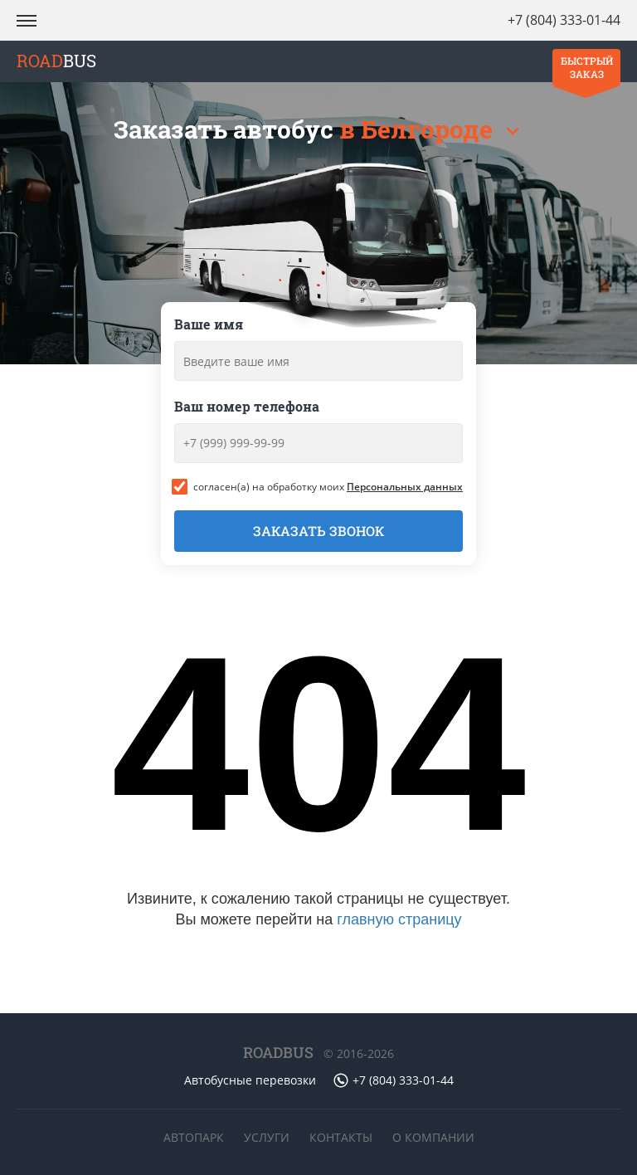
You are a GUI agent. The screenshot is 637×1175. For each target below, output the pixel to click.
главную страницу (399, 919)
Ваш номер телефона (246, 406)
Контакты (340, 1137)
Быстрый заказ (587, 67)
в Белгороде (418, 129)
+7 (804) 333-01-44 (564, 20)
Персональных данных (405, 487)
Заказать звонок (318, 530)
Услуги (266, 1137)
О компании (433, 1137)
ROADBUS (278, 1052)
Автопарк (193, 1137)
